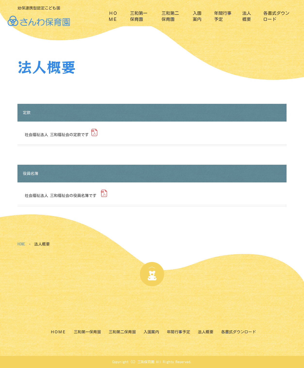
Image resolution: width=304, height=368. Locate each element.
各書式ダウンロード (276, 16)
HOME (21, 244)
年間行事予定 (223, 16)
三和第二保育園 (170, 16)
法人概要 (246, 16)
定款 (27, 112)
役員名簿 (31, 173)
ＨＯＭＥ (113, 16)
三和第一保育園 (138, 16)
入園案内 (197, 16)
